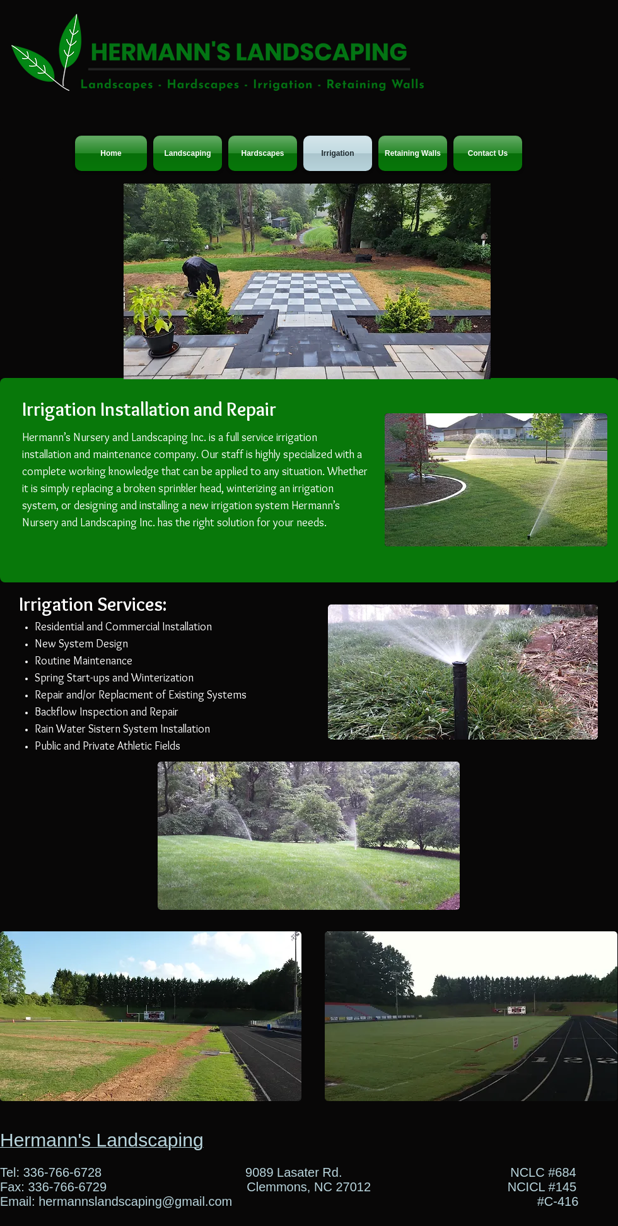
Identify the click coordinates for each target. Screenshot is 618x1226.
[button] (307, 281)
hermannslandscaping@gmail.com (135, 1201)
